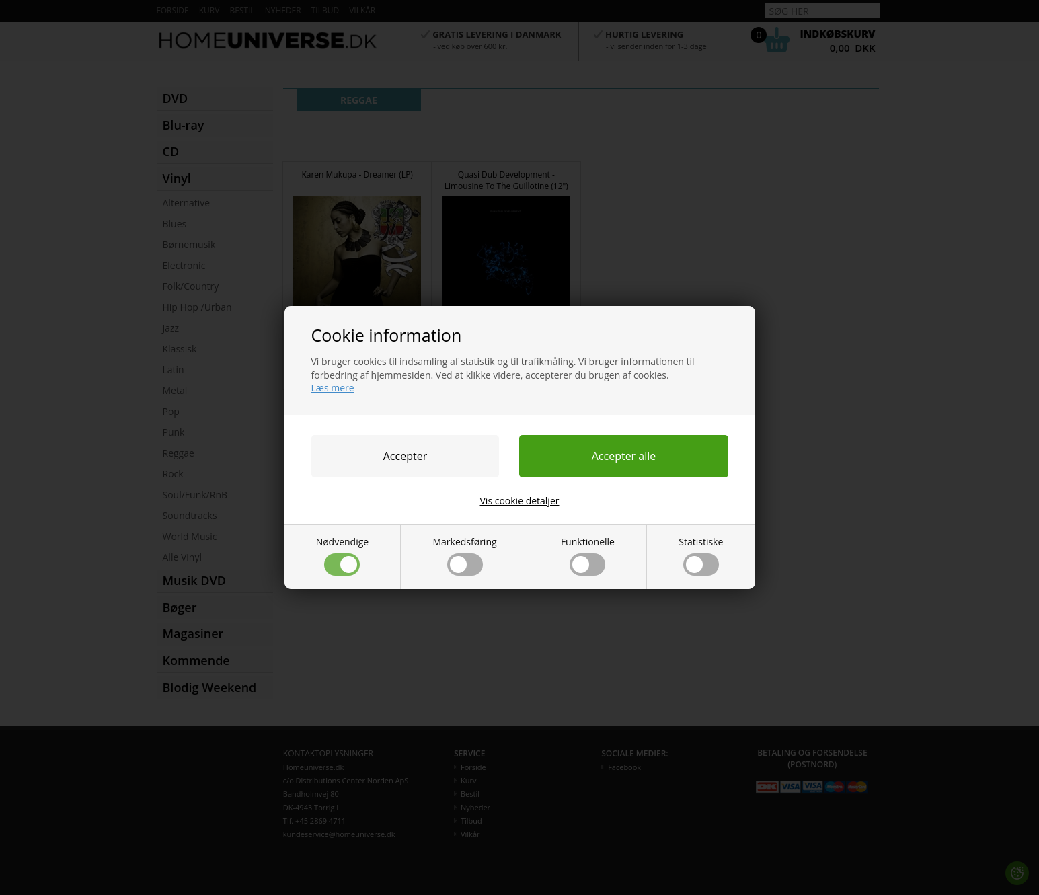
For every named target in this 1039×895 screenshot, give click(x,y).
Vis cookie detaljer (520, 500)
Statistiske (701, 555)
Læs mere (332, 387)
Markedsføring (464, 555)
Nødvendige (342, 555)
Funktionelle (588, 555)
